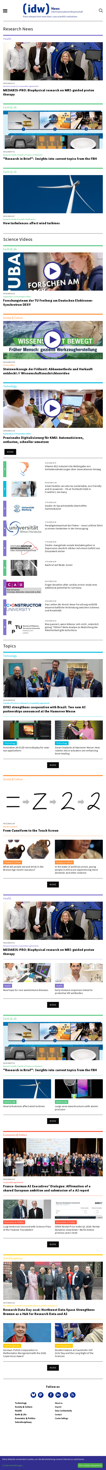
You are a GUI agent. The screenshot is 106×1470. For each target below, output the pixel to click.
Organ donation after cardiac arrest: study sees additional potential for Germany (71, 586)
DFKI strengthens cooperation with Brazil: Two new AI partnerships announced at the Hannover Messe (44, 709)
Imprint (58, 1407)
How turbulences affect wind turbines (31, 223)
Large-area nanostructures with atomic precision (76, 1108)
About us (58, 1403)
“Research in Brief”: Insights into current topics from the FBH (50, 158)
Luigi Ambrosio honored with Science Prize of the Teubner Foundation (27, 1228)
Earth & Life (20, 1414)
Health (18, 1410)
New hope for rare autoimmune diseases (25, 990)
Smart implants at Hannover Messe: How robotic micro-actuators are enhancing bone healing (77, 750)
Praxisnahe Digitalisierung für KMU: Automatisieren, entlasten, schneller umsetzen (43, 439)
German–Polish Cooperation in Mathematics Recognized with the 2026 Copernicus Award (24, 1353)
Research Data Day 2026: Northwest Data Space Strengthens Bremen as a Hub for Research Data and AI (49, 1311)
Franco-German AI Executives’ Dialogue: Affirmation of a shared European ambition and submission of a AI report (47, 1188)
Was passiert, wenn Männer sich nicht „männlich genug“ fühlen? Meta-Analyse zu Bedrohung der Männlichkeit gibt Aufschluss (72, 627)
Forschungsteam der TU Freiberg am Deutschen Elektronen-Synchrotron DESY (48, 302)
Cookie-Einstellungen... (13, 1465)
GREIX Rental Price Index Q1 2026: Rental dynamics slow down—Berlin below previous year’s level (77, 1229)
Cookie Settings (61, 1418)
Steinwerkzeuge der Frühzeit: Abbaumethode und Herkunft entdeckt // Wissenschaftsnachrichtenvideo (48, 371)
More (10, 451)
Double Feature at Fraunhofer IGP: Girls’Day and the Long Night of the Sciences (74, 1353)
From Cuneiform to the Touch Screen (31, 830)
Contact (58, 1414)
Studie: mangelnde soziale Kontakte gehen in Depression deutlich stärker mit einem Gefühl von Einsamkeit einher (72, 548)
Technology (20, 1403)
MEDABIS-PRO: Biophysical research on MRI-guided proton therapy (48, 92)
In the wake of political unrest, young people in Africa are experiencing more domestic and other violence (76, 869)
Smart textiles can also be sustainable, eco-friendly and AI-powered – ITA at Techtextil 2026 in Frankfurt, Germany (73, 489)
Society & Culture (23, 1406)
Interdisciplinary (23, 1422)
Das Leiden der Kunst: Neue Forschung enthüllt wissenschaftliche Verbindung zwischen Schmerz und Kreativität (72, 607)
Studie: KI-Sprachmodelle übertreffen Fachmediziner (66, 507)
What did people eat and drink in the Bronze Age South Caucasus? (23, 868)
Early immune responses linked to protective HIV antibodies (74, 991)
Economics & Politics (25, 1418)
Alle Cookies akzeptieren (90, 1465)
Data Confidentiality (63, 1410)
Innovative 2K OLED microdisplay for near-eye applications (26, 749)
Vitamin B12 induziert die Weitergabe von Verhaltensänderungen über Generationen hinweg (73, 468)
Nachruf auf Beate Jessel (58, 564)
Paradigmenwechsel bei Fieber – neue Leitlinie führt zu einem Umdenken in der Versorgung (74, 527)
